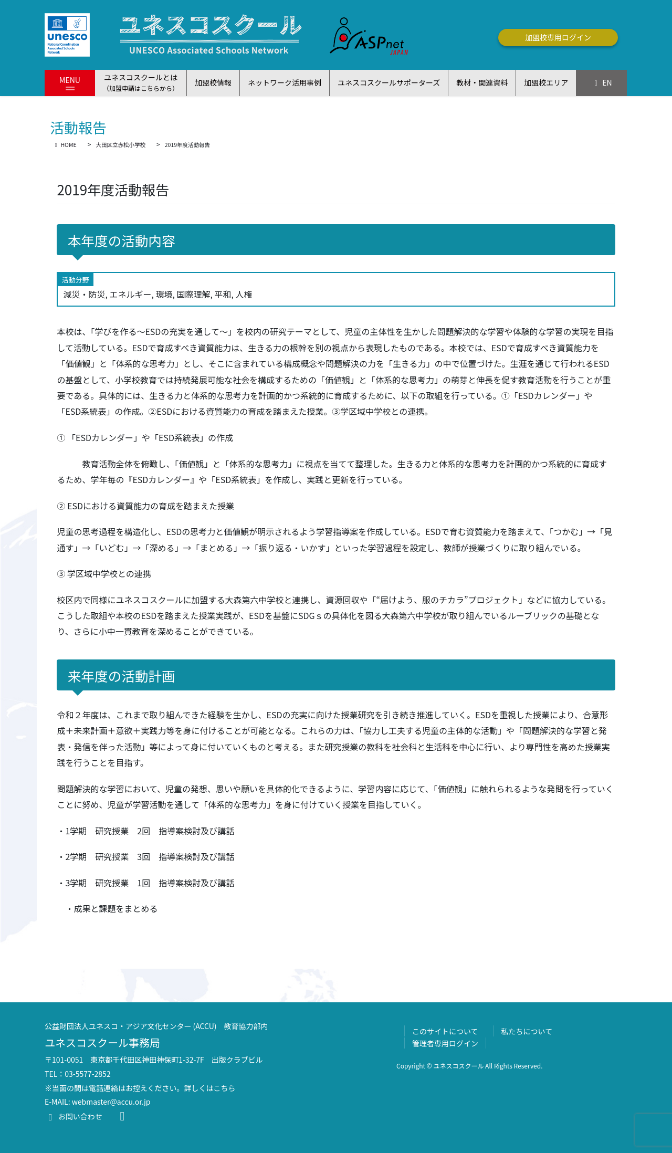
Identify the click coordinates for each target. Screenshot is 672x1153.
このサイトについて (445, 1031)
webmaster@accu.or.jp (111, 1101)
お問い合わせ (73, 1116)
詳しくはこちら (210, 1088)
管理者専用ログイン (445, 1043)
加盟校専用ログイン (558, 37)
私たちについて (527, 1031)
